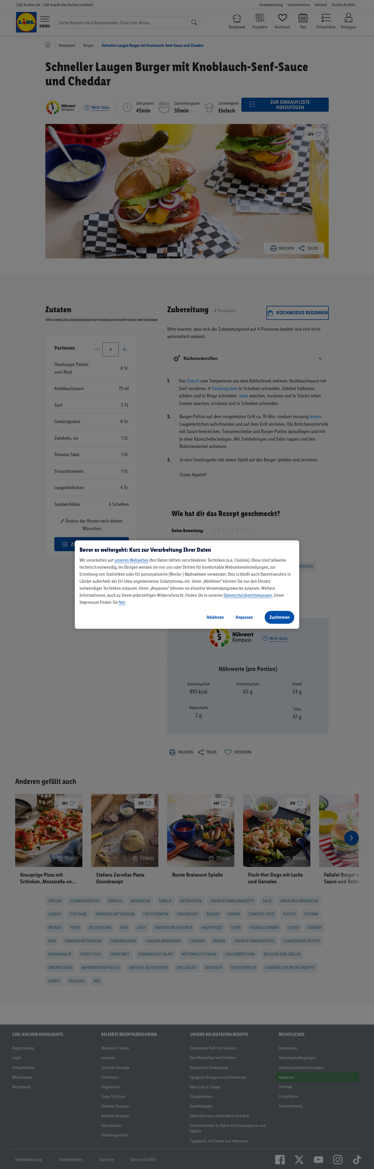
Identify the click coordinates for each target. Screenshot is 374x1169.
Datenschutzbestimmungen (248, 595)
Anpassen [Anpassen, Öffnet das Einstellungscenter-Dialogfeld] (244, 617)
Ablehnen (215, 617)
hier (122, 602)
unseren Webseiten (131, 560)
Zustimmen (279, 617)
